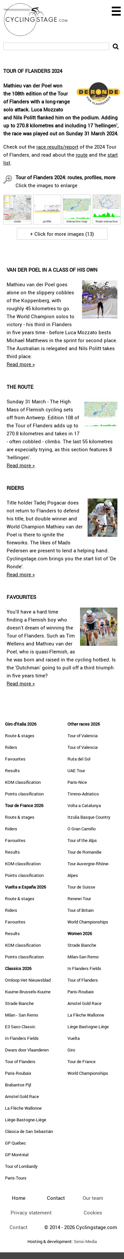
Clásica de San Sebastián (29, 1131)
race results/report (57, 146)
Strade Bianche (19, 1003)
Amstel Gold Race (22, 1096)
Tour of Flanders (20, 1061)
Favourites (15, 759)
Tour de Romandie (84, 852)
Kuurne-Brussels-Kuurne (28, 992)
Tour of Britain (80, 910)
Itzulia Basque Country (88, 817)
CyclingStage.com (39, 19)
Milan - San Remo (21, 1015)
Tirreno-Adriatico (83, 794)
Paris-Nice (77, 782)
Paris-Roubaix (18, 1073)
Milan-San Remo (83, 957)
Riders (11, 747)
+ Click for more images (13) (62, 233)
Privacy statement (31, 1212)
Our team (93, 1197)
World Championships (87, 922)
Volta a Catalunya (84, 805)
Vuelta (73, 1038)
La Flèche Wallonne (23, 1108)
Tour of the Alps (82, 840)
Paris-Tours (15, 1178)
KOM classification (23, 782)
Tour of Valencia (82, 736)
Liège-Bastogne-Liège (25, 1120)
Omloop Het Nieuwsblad (28, 980)
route (82, 154)
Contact (18, 1227)
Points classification (24, 794)
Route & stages (19, 736)
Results (12, 770)
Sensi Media (85, 1241)
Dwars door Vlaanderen (27, 1050)
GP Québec (15, 1143)
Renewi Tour (79, 899)
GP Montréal (16, 1155)
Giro (71, 1050)
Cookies (93, 1212)
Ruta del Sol (78, 759)
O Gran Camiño (81, 829)
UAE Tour (76, 770)
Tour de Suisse (81, 887)
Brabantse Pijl (18, 1085)
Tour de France (81, 1061)
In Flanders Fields (22, 1038)
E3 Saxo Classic (20, 1027)
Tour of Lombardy (21, 1166)
